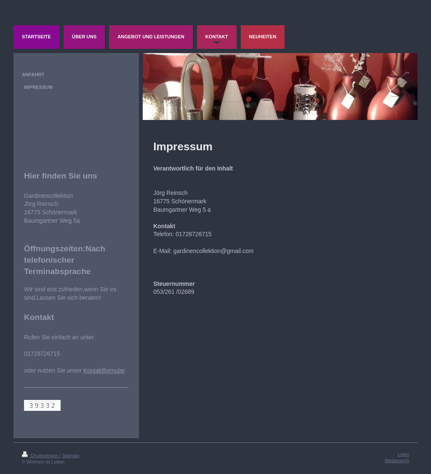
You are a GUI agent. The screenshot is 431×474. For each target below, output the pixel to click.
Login (403, 454)
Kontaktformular (104, 370)
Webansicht (397, 460)
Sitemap (71, 455)
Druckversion (41, 455)
